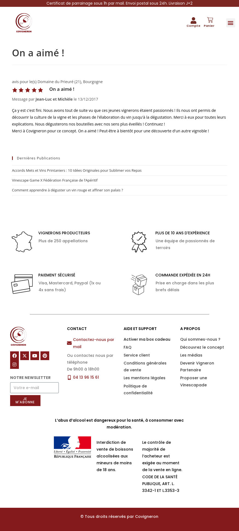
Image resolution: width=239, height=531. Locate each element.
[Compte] (193, 20)
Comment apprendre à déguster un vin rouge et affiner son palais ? (67, 190)
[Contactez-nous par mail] (69, 343)
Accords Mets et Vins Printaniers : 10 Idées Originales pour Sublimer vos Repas (77, 170)
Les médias (191, 355)
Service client (137, 355)
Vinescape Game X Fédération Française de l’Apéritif (55, 180)
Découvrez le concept (202, 347)
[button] (230, 22)
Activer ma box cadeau (147, 339)
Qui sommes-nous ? (200, 339)
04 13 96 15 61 (86, 377)
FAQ (128, 347)
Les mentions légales (144, 378)
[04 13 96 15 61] (69, 377)
